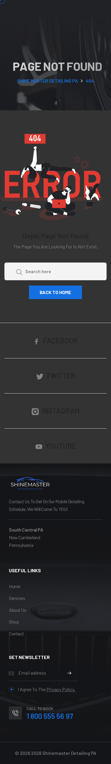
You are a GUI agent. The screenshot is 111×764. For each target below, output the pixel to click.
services (17, 598)
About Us (17, 610)
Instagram (56, 411)
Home (14, 586)
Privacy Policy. (60, 689)
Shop (14, 621)
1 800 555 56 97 (50, 716)
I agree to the (42, 689)
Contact (16, 633)
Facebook (55, 340)
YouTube (55, 446)
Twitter (55, 376)
